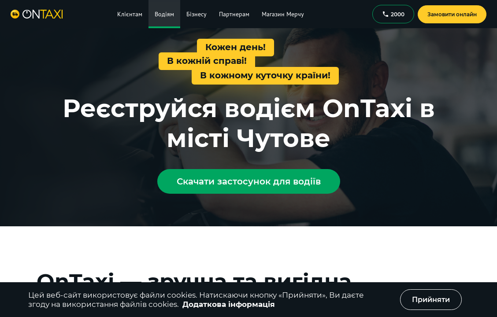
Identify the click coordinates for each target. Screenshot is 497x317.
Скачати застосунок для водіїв (249, 181)
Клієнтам (129, 14)
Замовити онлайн (452, 14)
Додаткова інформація (228, 304)
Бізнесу (196, 14)
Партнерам (234, 14)
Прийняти (431, 299)
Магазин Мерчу (283, 14)
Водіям (164, 14)
